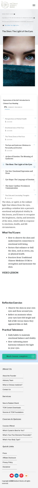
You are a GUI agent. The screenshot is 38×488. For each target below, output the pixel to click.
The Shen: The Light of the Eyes (18, 164)
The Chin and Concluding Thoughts (17, 195)
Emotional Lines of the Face (14, 128)
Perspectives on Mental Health (16, 119)
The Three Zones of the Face (15, 136)
